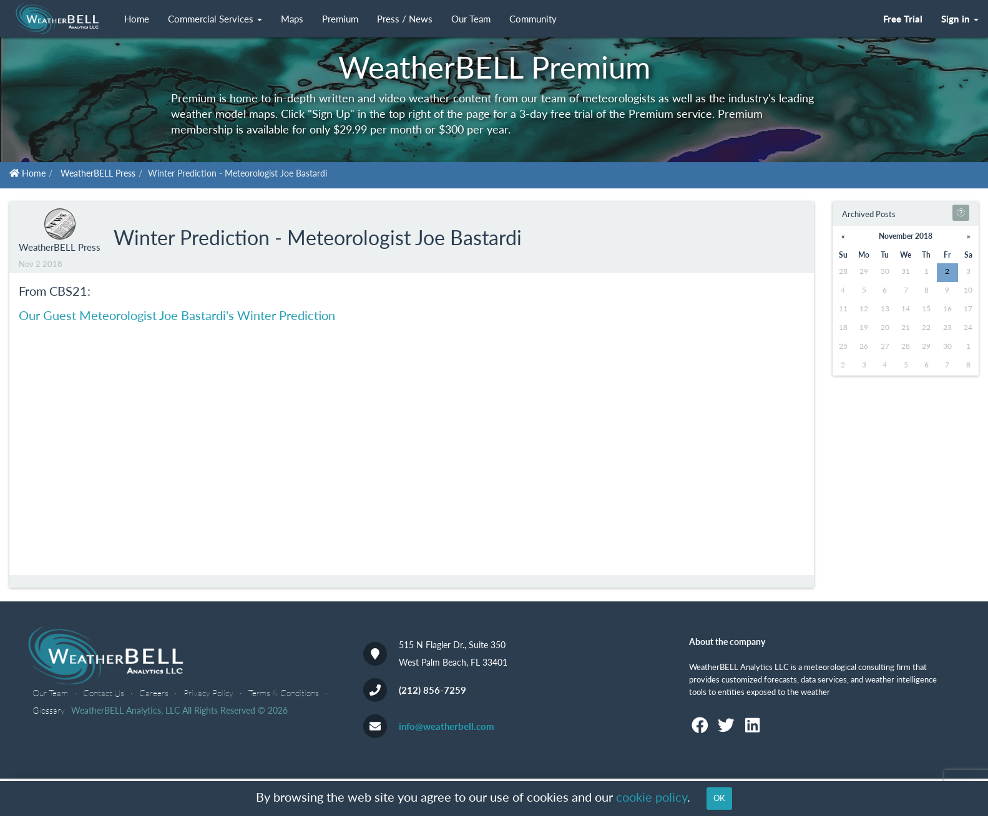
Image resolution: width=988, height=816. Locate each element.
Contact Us (103, 692)
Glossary (48, 710)
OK (719, 798)
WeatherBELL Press (98, 173)
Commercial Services (215, 19)
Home (136, 19)
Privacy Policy (208, 692)
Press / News (405, 19)
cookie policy (651, 797)
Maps (292, 19)
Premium (340, 19)
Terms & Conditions (283, 692)
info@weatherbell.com (446, 726)
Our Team (471, 19)
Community (533, 19)
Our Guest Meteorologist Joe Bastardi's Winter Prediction (177, 315)
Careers (154, 692)
